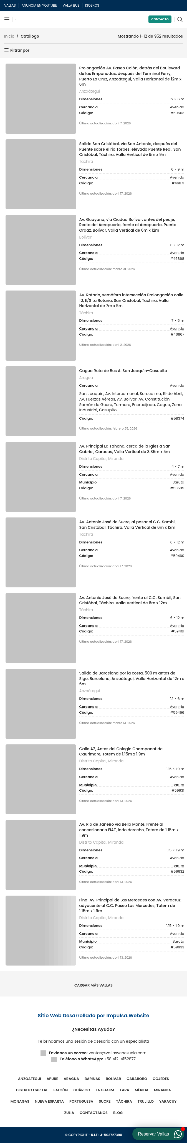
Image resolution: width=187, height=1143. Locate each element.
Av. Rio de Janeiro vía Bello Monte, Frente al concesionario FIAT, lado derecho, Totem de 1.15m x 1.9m (129, 830)
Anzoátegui (89, 91)
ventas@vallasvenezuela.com (117, 1053)
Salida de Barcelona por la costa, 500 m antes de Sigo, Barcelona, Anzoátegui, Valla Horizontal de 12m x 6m (131, 679)
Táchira (86, 161)
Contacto (160, 19)
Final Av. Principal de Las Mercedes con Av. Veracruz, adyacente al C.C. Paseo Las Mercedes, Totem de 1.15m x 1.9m (130, 906)
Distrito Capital (93, 458)
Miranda (115, 458)
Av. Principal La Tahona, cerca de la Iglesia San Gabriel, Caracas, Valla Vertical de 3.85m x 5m (125, 449)
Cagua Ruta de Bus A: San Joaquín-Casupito (123, 370)
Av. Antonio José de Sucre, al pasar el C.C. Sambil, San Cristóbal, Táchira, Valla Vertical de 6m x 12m (128, 524)
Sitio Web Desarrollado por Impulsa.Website (93, 1015)
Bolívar (85, 237)
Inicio (9, 36)
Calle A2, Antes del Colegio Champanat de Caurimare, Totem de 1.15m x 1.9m (121, 751)
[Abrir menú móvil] (6, 19)
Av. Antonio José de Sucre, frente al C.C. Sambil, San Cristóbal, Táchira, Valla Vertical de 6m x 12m (130, 600)
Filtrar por (19, 50)
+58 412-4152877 (120, 1059)
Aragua (86, 377)
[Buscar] (180, 19)
